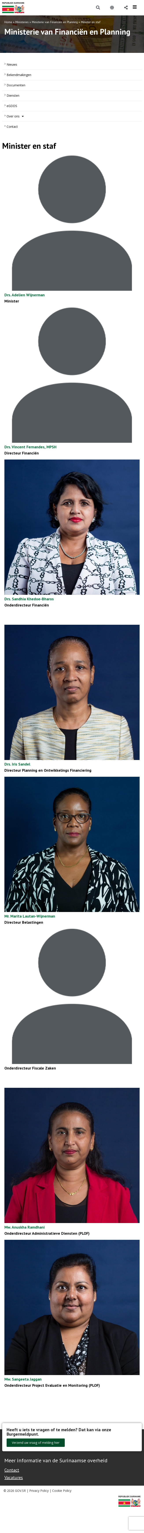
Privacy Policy (39, 1491)
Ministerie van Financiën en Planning (55, 22)
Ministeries (22, 22)
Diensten (13, 95)
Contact (12, 126)
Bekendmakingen (19, 75)
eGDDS (12, 106)
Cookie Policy (61, 1491)
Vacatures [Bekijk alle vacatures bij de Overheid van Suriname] (13, 1477)
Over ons (15, 116)
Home (8, 22)
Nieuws (12, 64)
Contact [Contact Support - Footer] (11, 1470)
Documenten (16, 85)
